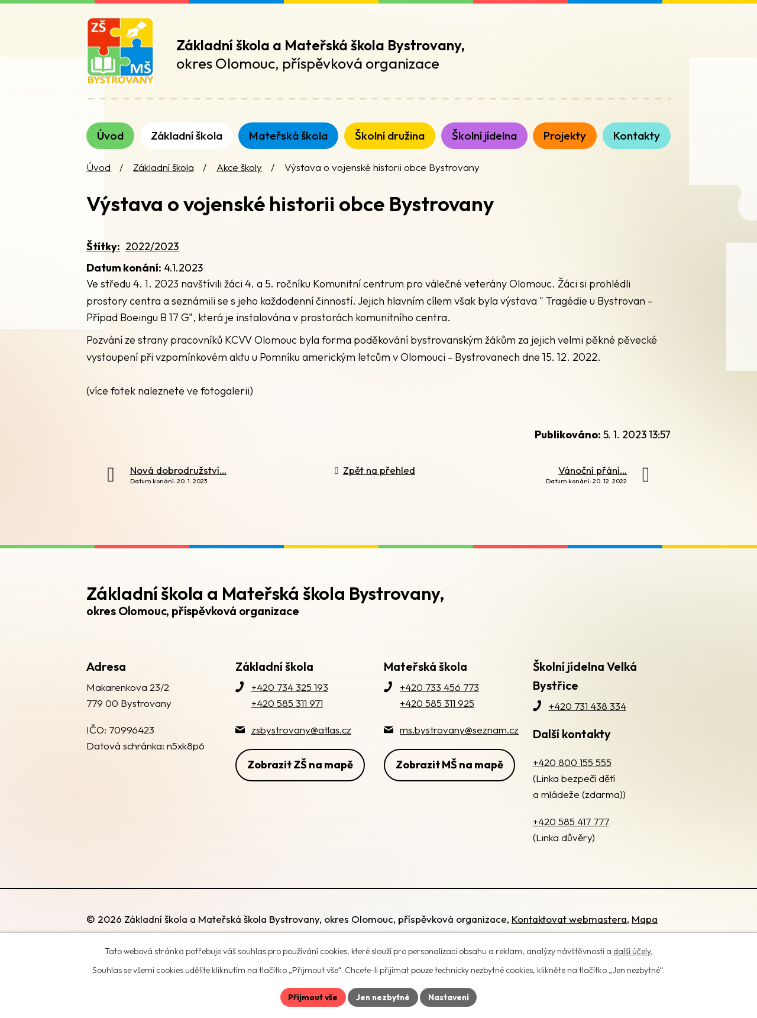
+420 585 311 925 (437, 712)
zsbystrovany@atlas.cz (301, 738)
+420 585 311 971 (287, 712)
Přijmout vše (311, 996)
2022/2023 (152, 255)
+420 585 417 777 (571, 829)
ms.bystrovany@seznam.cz (459, 738)
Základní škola (163, 176)
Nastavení (450, 996)
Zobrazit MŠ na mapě (449, 773)
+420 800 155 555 (572, 771)
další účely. (632, 950)
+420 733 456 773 (439, 696)
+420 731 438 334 (587, 715)
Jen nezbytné (382, 996)
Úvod (98, 176)
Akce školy (239, 176)
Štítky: (103, 255)
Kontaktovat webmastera (569, 928)
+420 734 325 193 (289, 696)
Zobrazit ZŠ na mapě (300, 773)
